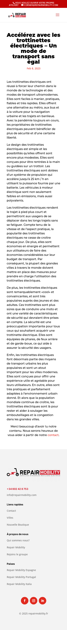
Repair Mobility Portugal (21, 577)
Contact (11, 510)
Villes (10, 517)
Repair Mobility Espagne (21, 570)
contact (53, 435)
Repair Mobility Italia (19, 584)
